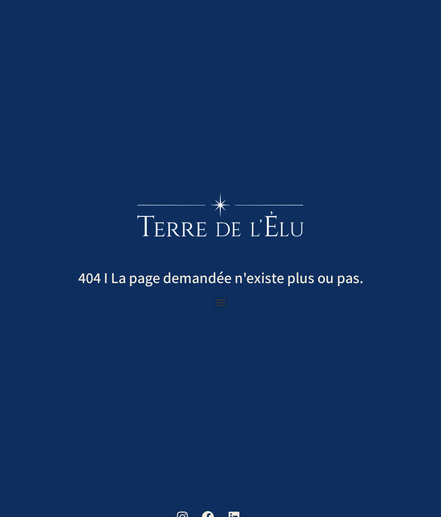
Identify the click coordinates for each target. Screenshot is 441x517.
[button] (220, 302)
